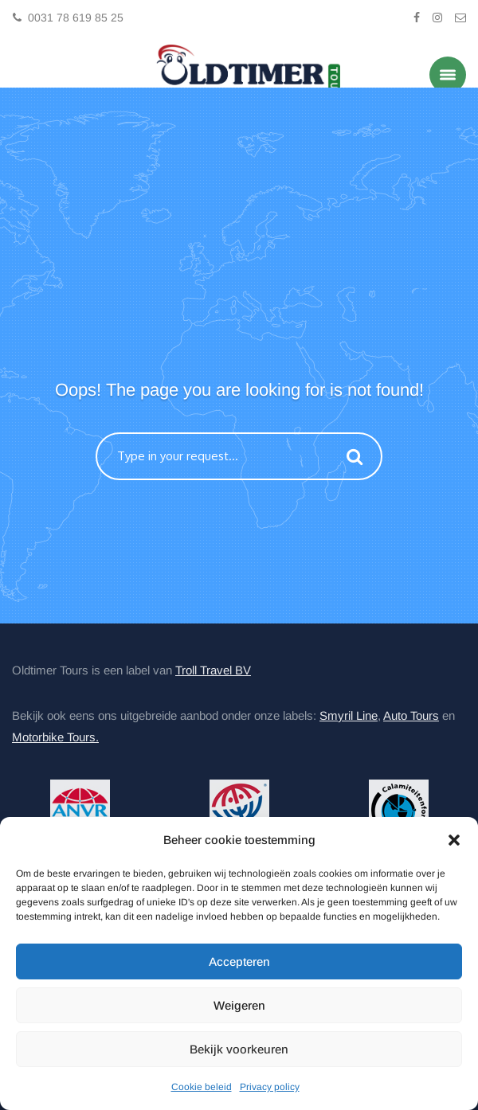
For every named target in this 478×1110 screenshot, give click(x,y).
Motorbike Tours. (55, 737)
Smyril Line (348, 715)
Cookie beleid (201, 1086)
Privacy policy (270, 1086)
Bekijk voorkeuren (239, 1049)
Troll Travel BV (213, 670)
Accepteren (239, 961)
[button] (454, 840)
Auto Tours (411, 715)
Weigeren (239, 1005)
